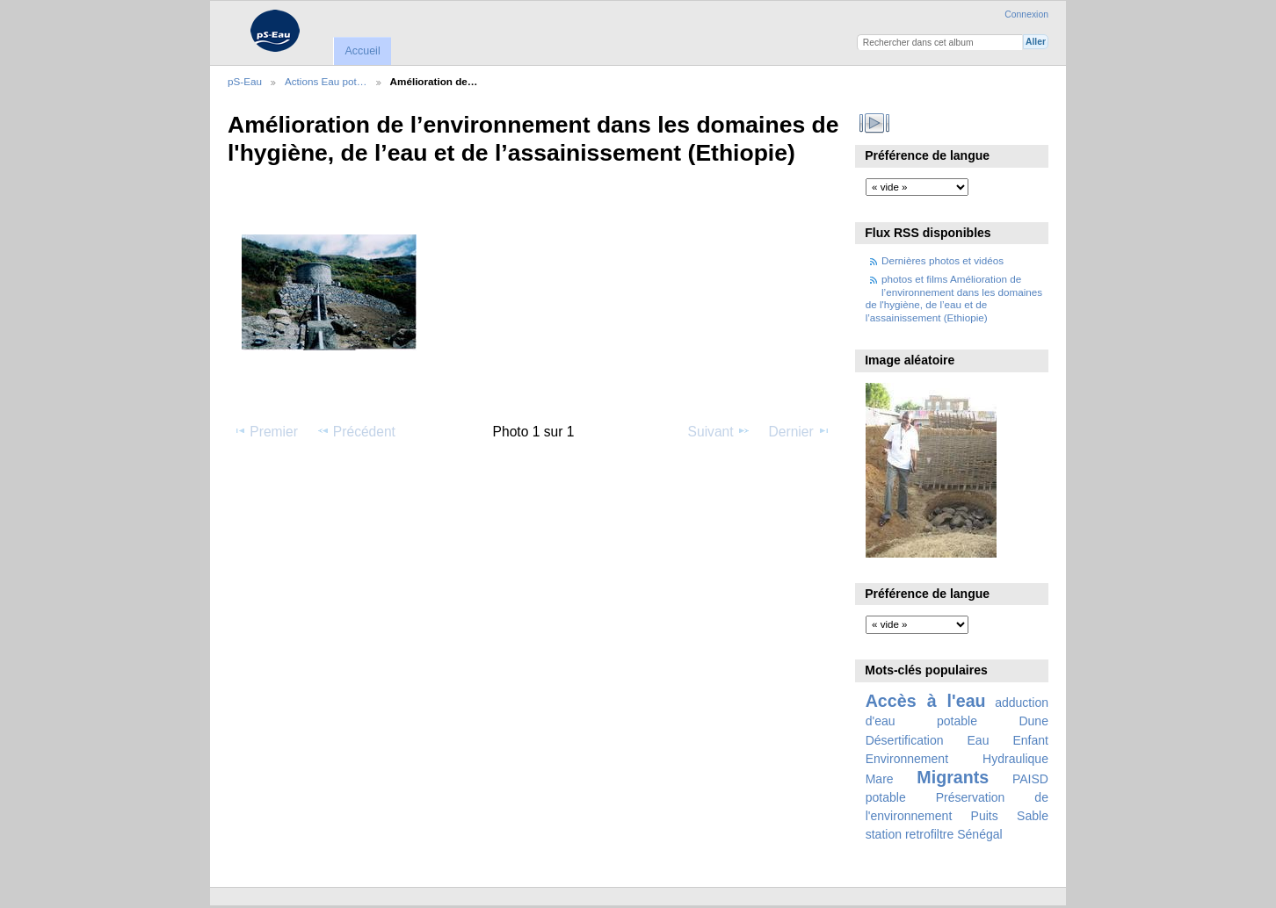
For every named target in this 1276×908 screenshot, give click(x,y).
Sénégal (980, 834)
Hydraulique (1015, 759)
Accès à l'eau (926, 700)
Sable (1032, 816)
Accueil (362, 51)
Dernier (799, 431)
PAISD (1030, 779)
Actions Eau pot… (326, 81)
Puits (984, 816)
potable (886, 797)
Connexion (1026, 14)
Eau (979, 740)
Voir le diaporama (875, 123)
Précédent (355, 431)
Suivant (719, 431)
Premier (265, 431)
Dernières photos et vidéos (942, 260)
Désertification (905, 740)
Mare (880, 779)
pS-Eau (245, 81)
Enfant (1030, 740)
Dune (1033, 721)
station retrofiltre (910, 834)
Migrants (953, 777)
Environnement (907, 759)
